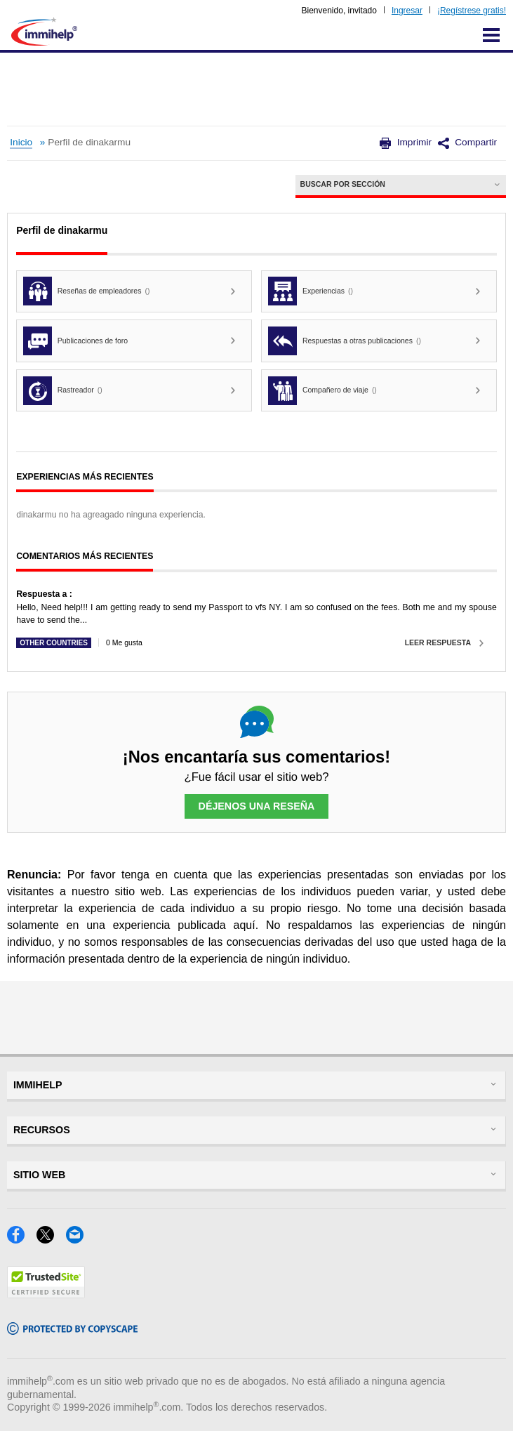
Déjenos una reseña (257, 806)
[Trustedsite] (46, 1293)
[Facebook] (21, 1239)
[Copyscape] (72, 1330)
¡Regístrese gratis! (471, 10)
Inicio (21, 142)
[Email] (79, 1239)
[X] (51, 1239)
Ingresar (407, 10)
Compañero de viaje (322, 390)
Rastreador (62, 390)
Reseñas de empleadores (86, 291)
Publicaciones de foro (75, 341)
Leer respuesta (438, 642)
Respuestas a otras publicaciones (344, 341)
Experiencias (310, 291)
